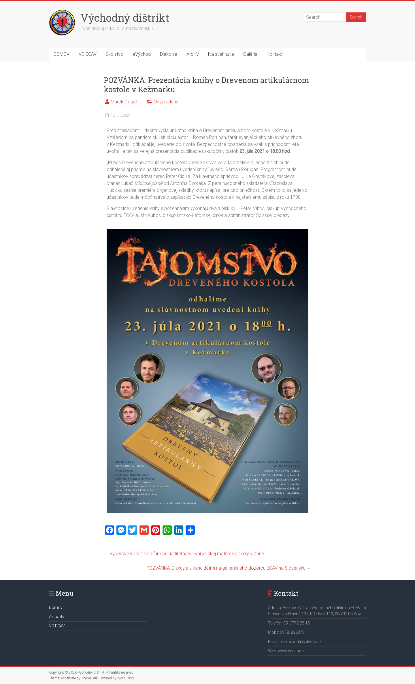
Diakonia (168, 54)
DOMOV (61, 54)
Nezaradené (166, 102)
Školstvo (114, 54)
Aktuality (56, 616)
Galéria (250, 54)
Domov (56, 607)
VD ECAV (88, 54)
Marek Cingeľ (124, 102)
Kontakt (274, 54)
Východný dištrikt (125, 18)
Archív (192, 54)
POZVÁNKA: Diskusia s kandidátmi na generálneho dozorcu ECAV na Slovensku (228, 568)
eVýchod (142, 54)
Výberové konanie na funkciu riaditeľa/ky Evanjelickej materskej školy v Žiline (184, 553)
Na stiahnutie (221, 54)
